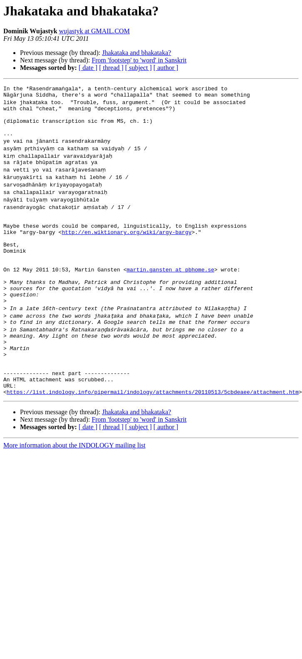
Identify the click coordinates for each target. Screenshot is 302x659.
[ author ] (165, 67)
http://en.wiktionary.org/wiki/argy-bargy (126, 245)
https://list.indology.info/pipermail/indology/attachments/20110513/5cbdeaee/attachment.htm (153, 433)
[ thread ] (111, 67)
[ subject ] (138, 67)
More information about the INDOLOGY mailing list (74, 486)
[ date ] (88, 67)
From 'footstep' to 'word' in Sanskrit (139, 60)
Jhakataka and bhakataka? (136, 52)
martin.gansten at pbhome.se (170, 290)
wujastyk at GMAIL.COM (94, 31)
